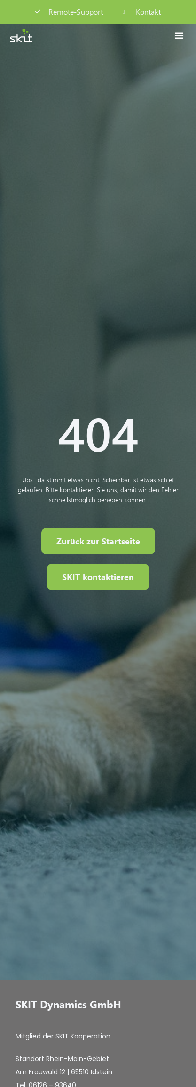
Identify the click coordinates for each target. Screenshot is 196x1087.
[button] (179, 35)
